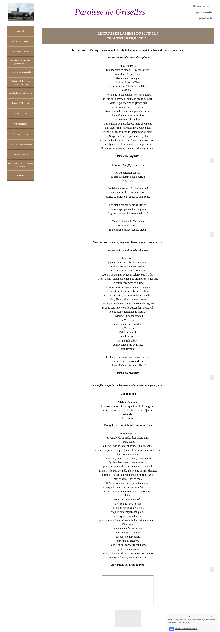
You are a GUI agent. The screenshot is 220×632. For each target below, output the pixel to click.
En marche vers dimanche (20, 72)
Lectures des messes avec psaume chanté (20, 62)
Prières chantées (20, 113)
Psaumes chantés (21, 124)
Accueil (20, 31)
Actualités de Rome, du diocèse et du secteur (20, 82)
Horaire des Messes (20, 51)
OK (171, 629)
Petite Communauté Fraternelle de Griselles (20, 165)
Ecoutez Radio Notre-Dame (20, 93)
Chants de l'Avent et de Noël (20, 144)
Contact (20, 175)
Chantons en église (20, 134)
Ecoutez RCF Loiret (20, 103)
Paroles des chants (20, 155)
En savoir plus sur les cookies (186, 629)
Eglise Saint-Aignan (20, 41)
